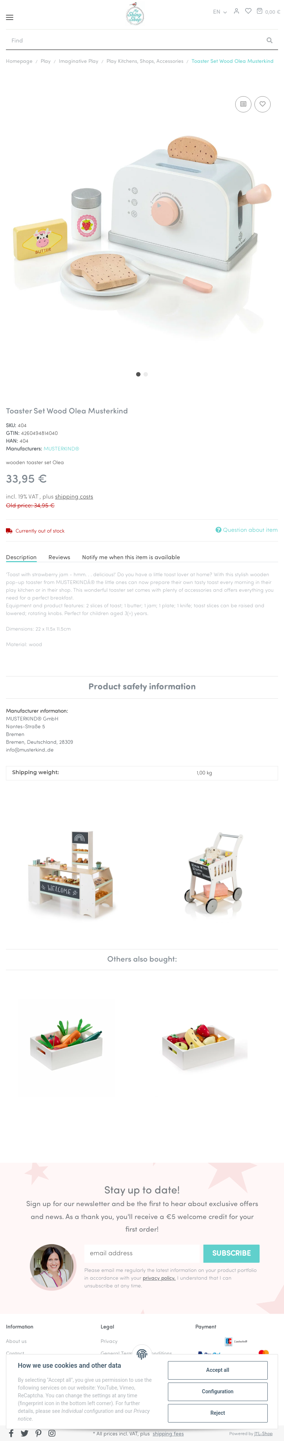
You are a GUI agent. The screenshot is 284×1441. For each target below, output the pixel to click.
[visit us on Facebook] (11, 1434)
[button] (235, 12)
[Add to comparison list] (243, 104)
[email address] (142, 1254)
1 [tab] (138, 374)
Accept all (217, 1370)
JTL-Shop (263, 1434)
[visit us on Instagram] (52, 1434)
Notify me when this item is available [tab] (131, 558)
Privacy (109, 1341)
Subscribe (231, 1254)
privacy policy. (159, 1278)
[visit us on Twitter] (25, 1434)
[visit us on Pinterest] (38, 1434)
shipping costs (74, 497)
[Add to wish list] (262, 104)
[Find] (133, 41)
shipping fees (168, 1434)
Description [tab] (21, 558)
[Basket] (268, 12)
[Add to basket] (12, 83)
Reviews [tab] (59, 558)
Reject (217, 1413)
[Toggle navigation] (9, 14)
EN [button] (216, 12)
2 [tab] (145, 374)
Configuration (217, 1391)
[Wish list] (246, 12)
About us (16, 1341)
